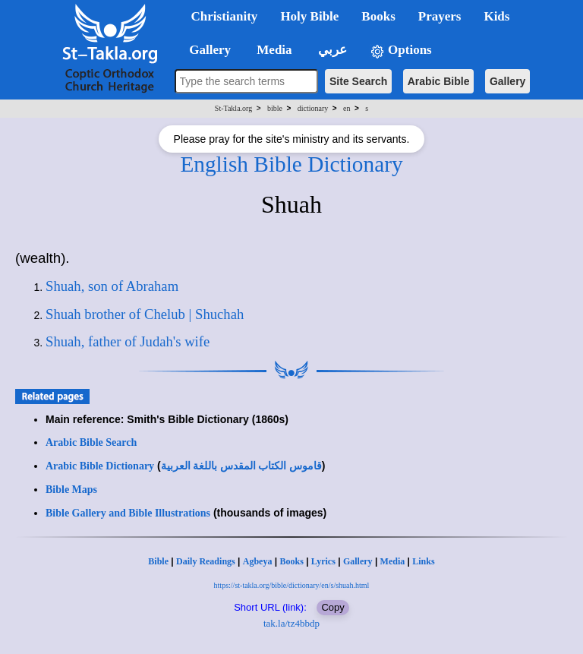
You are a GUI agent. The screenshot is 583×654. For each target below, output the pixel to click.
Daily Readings (205, 561)
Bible (158, 561)
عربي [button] (331, 50)
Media (392, 561)
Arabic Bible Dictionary (100, 466)
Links (423, 561)
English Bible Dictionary (291, 164)
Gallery (507, 81)
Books (291, 561)
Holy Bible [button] (309, 16)
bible (274, 108)
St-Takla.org (233, 108)
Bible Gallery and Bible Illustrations (128, 513)
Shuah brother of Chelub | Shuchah (145, 314)
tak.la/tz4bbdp (291, 623)
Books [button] (378, 16)
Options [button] (401, 50)
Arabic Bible (439, 81)
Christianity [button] (224, 16)
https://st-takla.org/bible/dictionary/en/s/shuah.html (292, 585)
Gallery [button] (206, 50)
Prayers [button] (440, 16)
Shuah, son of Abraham (112, 286)
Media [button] (273, 50)
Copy (332, 607)
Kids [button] (496, 16)
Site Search (358, 81)
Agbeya (258, 561)
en (346, 108)
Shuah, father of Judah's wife (128, 341)
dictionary (313, 108)
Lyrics (323, 561)
